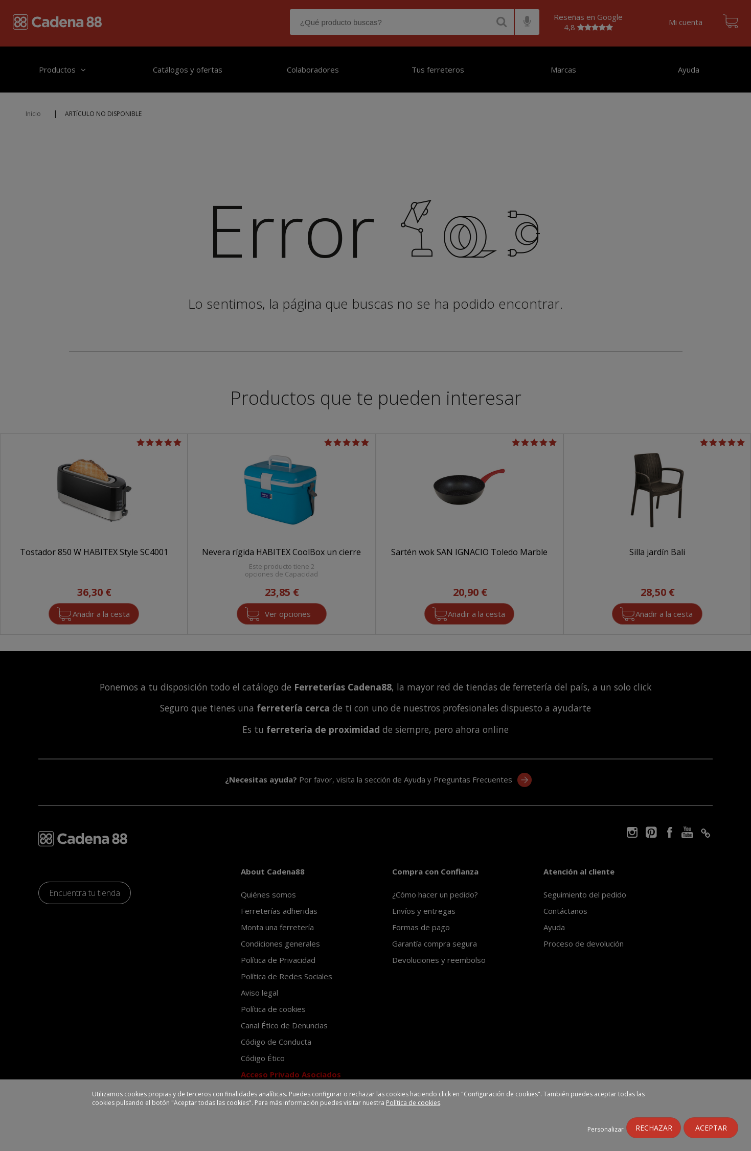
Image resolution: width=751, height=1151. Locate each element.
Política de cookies (413, 1102)
